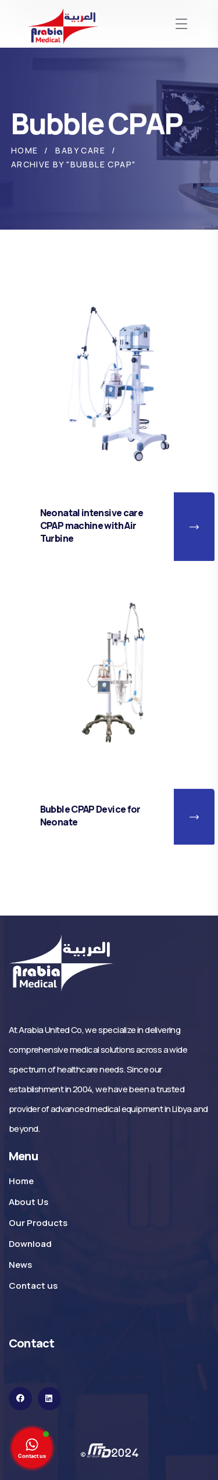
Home (24, 150)
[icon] (20, 1398)
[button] (194, 527)
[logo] (61, 962)
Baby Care (80, 150)
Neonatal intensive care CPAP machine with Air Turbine (91, 525)
